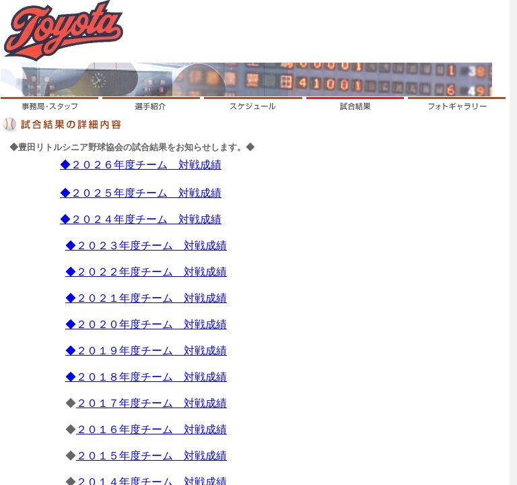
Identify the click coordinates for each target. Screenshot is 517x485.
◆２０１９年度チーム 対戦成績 (146, 350)
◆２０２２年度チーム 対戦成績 (146, 272)
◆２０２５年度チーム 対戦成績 (140, 193)
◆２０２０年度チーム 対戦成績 (146, 324)
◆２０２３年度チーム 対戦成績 (146, 245)
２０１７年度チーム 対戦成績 (151, 403)
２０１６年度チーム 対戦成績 (151, 429)
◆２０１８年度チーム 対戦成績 (146, 377)
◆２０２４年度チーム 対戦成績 (140, 219)
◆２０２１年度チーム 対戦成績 (146, 298)
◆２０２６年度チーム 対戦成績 (140, 164)
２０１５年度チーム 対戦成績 (151, 455)
